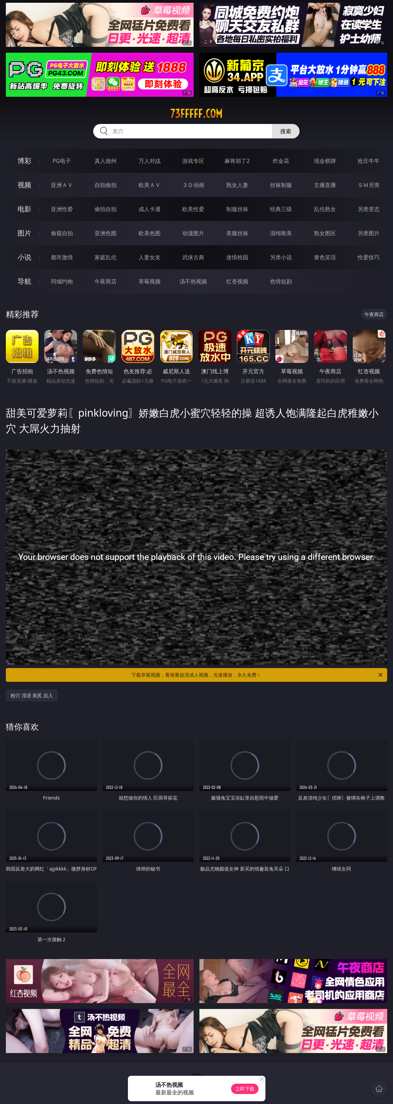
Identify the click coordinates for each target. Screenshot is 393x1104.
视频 (24, 184)
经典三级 (281, 209)
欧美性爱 (193, 209)
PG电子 (62, 161)
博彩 (24, 160)
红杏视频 (237, 281)
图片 (24, 233)
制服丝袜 (237, 209)
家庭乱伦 (106, 257)
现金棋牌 (325, 161)
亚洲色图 (106, 233)
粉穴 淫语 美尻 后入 (32, 695)
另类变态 (369, 209)
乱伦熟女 (325, 209)
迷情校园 (237, 257)
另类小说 (281, 257)
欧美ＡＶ (150, 185)
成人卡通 (150, 209)
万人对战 (150, 161)
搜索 (285, 131)
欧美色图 (150, 233)
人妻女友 (150, 257)
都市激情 (62, 257)
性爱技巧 (369, 257)
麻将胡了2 (237, 161)
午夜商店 (106, 281)
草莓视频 (150, 281)
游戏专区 (193, 161)
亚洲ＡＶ (62, 185)
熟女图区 (325, 233)
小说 (24, 257)
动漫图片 (193, 233)
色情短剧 (281, 281)
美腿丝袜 (237, 233)
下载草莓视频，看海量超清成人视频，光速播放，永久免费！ (257, 675)
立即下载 (244, 1088)
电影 (24, 208)
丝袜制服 (281, 185)
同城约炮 (62, 281)
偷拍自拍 (106, 209)
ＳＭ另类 (369, 185)
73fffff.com (196, 114)
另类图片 (369, 233)
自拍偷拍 (106, 185)
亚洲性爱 (62, 209)
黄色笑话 (325, 257)
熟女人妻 (237, 185)
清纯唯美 (281, 233)
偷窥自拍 (62, 233)
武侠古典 (193, 257)
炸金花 (281, 161)
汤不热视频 (193, 281)
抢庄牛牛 (369, 161)
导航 (24, 281)
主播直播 (325, 185)
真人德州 (106, 161)
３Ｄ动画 (193, 185)
